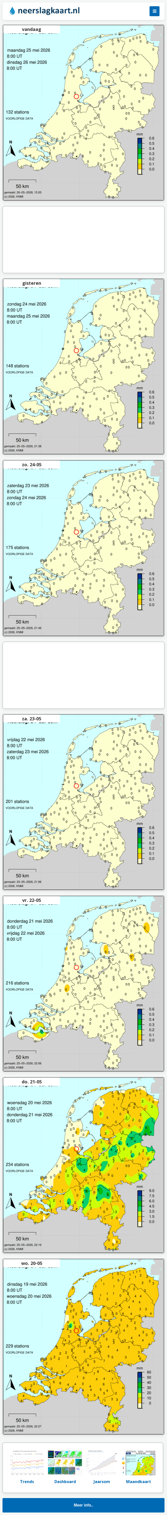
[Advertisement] (83, 239)
